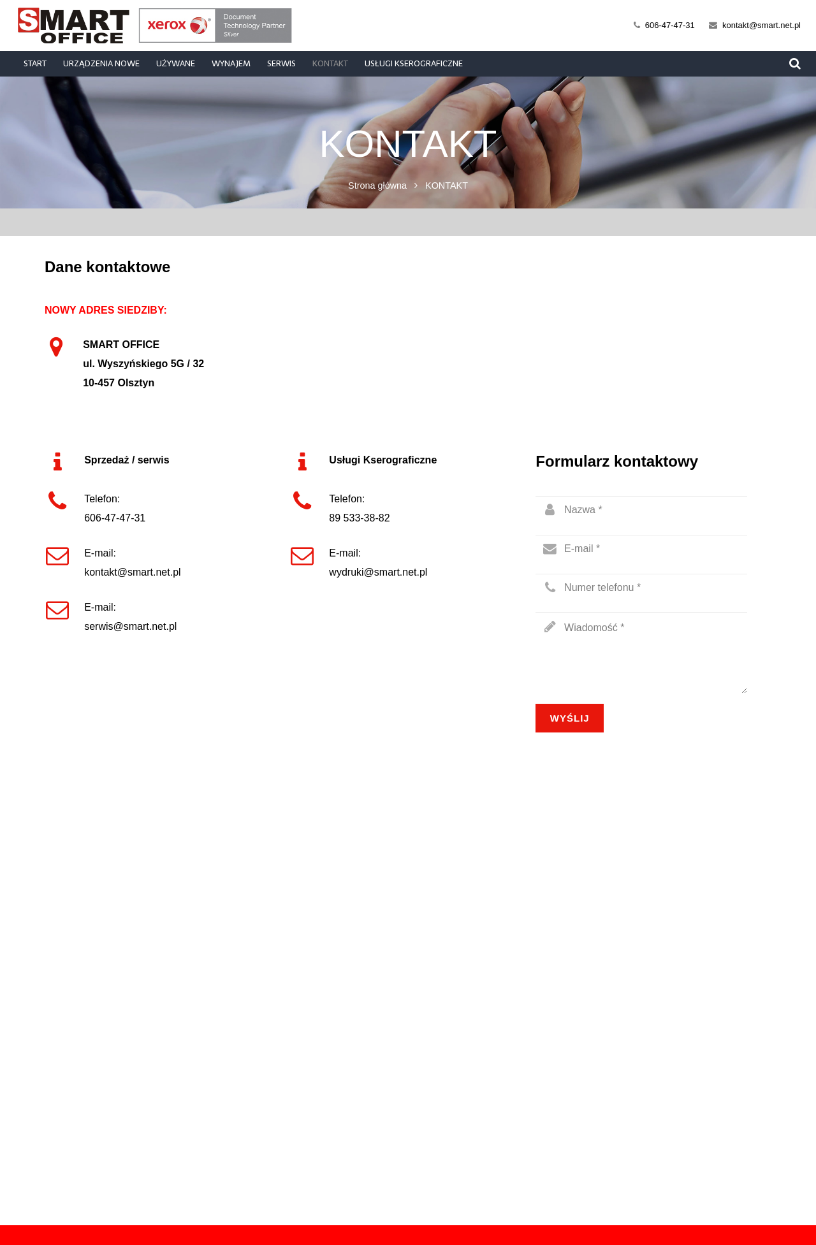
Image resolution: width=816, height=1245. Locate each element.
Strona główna (377, 185)
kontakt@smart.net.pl (761, 25)
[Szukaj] (795, 64)
